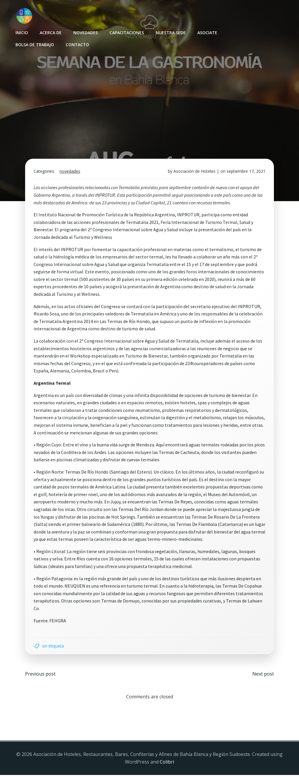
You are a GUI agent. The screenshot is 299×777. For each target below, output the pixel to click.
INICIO (21, 32)
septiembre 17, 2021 (245, 172)
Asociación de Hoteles (194, 172)
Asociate (207, 32)
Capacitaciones (126, 32)
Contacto (77, 44)
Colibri (167, 764)
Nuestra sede (170, 32)
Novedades (85, 32)
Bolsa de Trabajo (34, 44)
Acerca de (50, 32)
